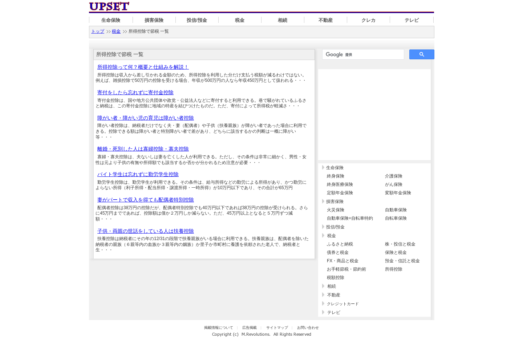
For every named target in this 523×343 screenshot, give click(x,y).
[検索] (362, 54)
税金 (239, 20)
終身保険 (335, 176)
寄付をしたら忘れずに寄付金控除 (135, 92)
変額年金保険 (398, 192)
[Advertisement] (374, 114)
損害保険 (154, 20)
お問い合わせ (308, 328)
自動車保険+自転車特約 (350, 218)
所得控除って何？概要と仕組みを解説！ (143, 67)
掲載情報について (218, 328)
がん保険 (393, 184)
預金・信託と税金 (402, 260)
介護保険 (393, 176)
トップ (97, 31)
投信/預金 (197, 20)
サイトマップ (277, 328)
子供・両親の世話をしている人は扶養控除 (145, 231)
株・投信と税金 (400, 244)
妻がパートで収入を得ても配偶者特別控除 (145, 200)
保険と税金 (396, 252)
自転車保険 (396, 218)
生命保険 (110, 20)
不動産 (326, 20)
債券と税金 (338, 252)
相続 (282, 20)
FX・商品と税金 (342, 260)
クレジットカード (343, 304)
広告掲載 (249, 328)
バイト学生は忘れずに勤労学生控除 (138, 174)
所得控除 (393, 269)
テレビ (412, 20)
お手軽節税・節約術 (346, 269)
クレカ (368, 20)
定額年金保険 (340, 192)
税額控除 (335, 277)
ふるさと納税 (340, 244)
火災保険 (335, 209)
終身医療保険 (340, 184)
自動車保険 (396, 209)
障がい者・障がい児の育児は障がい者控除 (145, 118)
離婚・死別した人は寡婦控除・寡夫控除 (143, 149)
